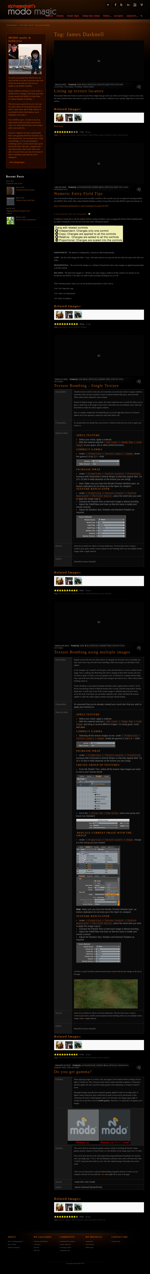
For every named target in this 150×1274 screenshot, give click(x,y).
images (67, 1217)
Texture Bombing (92, 592)
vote (89, 324)
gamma (61, 1217)
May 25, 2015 (60, 187)
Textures (68, 87)
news (60, 15)
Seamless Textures (78, 592)
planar (101, 135)
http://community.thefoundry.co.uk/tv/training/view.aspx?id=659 (81, 206)
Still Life (37, 1248)
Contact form (115, 1239)
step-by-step (91, 15)
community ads (65, 1248)
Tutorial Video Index (84, 87)
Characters (37, 1242)
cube (64, 135)
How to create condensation (26, 220)
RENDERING (123, 1063)
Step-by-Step (117, 379)
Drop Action (71, 135)
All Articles (90, 84)
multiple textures (77, 1055)
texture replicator (105, 592)
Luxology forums (65, 1245)
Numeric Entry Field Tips (25, 200)
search (131, 15)
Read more (58, 126)
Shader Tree (104, 379)
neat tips (73, 15)
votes (89, 132)
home (49, 15)
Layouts (100, 84)
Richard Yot (101, 1217)
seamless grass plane (81, 1013)
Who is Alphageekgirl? (15, 1239)
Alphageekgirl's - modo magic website (20, 25)
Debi (79, 84)
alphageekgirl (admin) (88, 187)
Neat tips (109, 84)
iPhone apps (90, 1245)
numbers (83, 327)
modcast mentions (14, 1245)
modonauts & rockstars (67, 1239)
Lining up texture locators (25, 190)
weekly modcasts (65, 1242)
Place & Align (93, 135)
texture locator (123, 135)
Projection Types (111, 135)
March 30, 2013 (62, 645)
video (103, 1172)
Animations (89, 1239)
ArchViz (36, 1245)
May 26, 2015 (60, 84)
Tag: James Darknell (42, 25)
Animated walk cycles (14, 183)
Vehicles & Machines (41, 1239)
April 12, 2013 (61, 379)
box (60, 135)
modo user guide (90, 1217)
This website (12, 1242)
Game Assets (90, 1242)
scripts (118, 15)
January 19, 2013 (62, 1063)
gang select (63, 327)
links (106, 15)
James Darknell (82, 135)
